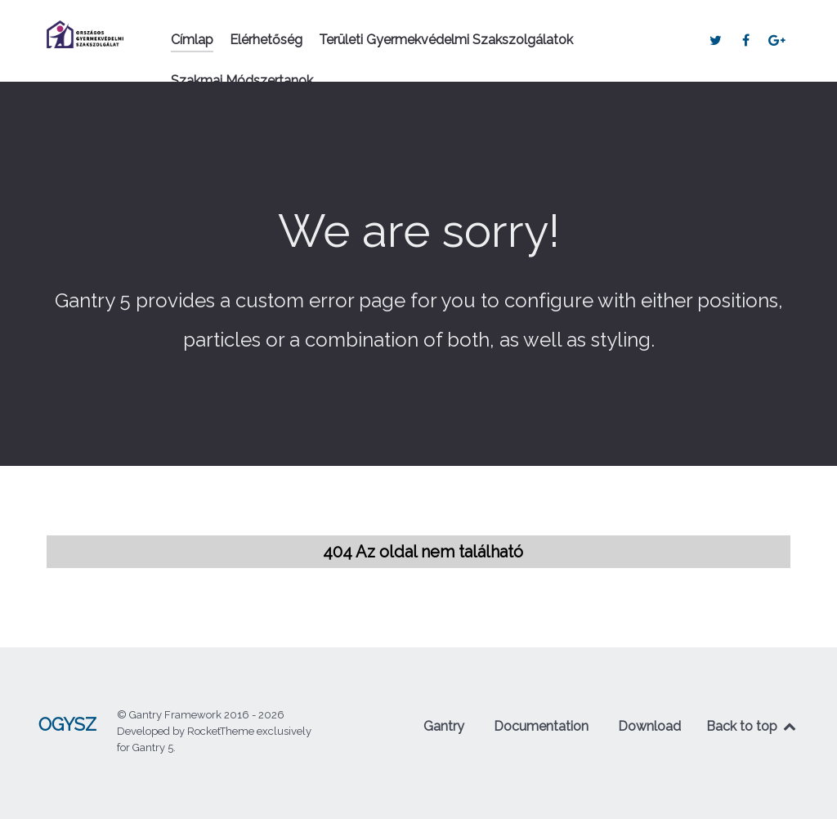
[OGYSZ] (85, 34)
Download (649, 726)
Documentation (541, 726)
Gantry (443, 726)
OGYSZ (67, 724)
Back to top (752, 726)
